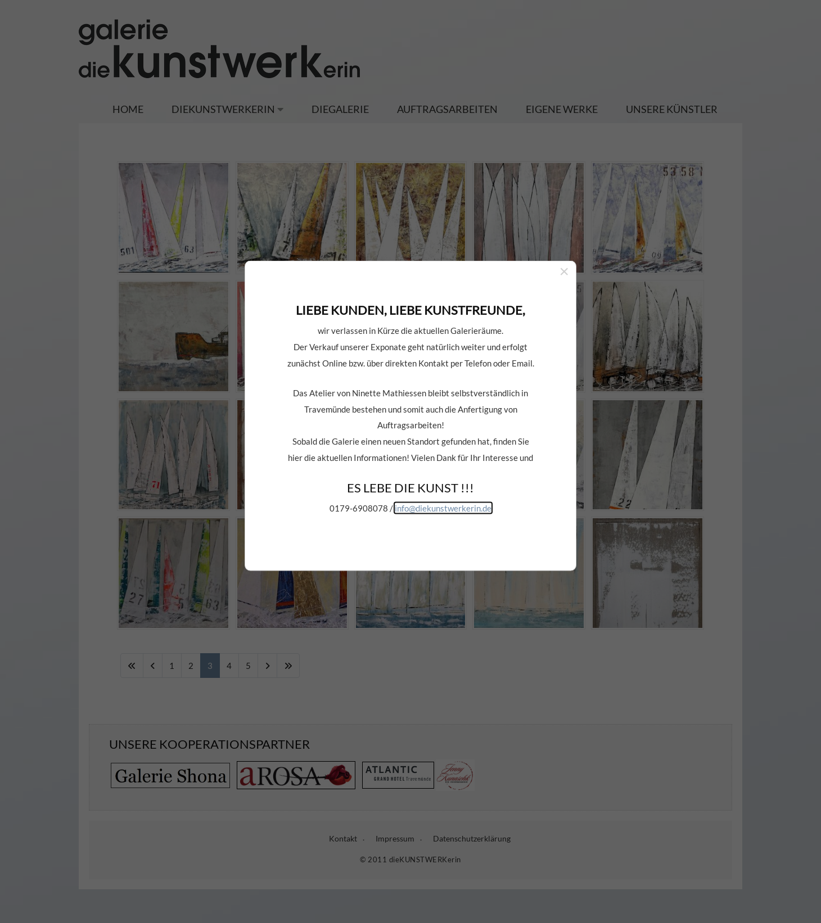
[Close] (564, 233)
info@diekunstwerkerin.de (443, 469)
